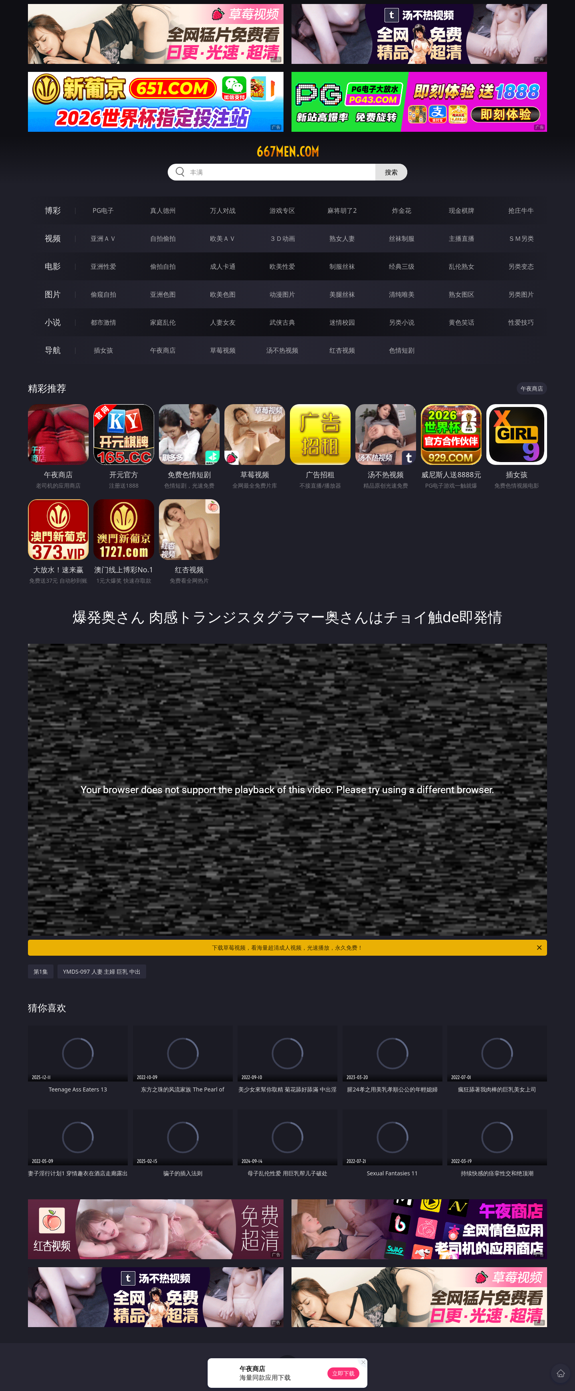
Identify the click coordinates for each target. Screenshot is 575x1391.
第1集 (41, 971)
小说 (53, 322)
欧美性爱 (282, 266)
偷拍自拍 (163, 266)
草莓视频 (223, 350)
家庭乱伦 (163, 322)
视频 (53, 238)
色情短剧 (401, 350)
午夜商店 (163, 350)
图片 (53, 294)
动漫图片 (282, 294)
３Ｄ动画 (282, 238)
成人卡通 (223, 266)
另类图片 (521, 294)
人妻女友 (223, 322)
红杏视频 (342, 350)
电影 (53, 266)
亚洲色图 (163, 294)
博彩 (53, 210)
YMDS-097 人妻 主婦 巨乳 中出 (102, 971)
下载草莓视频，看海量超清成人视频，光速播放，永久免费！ (377, 947)
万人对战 (223, 210)
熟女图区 (461, 294)
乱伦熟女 (461, 266)
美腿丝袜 (342, 294)
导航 (53, 350)
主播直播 (461, 238)
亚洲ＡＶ (103, 238)
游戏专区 (282, 210)
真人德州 (163, 210)
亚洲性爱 (103, 266)
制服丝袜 (342, 266)
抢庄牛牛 (521, 210)
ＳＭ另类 (521, 238)
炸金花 (401, 210)
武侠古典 (282, 322)
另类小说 (401, 322)
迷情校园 (342, 322)
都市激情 (103, 322)
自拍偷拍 (163, 238)
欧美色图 (223, 294)
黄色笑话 (461, 322)
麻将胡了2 (342, 210)
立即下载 (343, 1373)
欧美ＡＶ (223, 238)
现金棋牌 (461, 210)
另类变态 (521, 266)
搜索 (391, 172)
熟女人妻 (342, 238)
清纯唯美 (401, 294)
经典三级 (401, 266)
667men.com (287, 152)
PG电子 (103, 210)
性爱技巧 (521, 322)
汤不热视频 (282, 350)
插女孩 (103, 350)
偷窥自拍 (103, 294)
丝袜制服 (401, 238)
